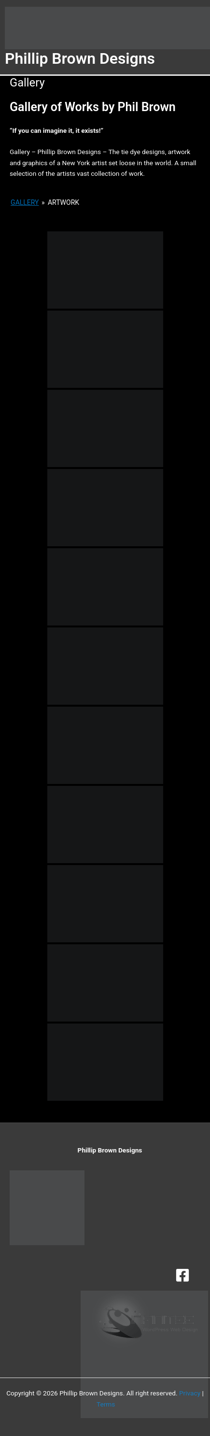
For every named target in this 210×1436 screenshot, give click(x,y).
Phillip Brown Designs (80, 58)
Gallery (25, 202)
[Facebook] (182, 1275)
